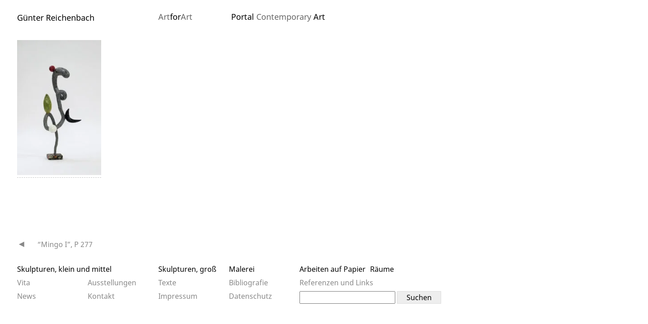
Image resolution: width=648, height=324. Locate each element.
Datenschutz (250, 296)
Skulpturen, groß (187, 269)
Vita (23, 283)
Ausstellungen (112, 283)
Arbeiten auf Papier (332, 269)
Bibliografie (248, 283)
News (26, 296)
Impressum (177, 296)
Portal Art (278, 16)
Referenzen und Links (336, 283)
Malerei (242, 269)
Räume (382, 269)
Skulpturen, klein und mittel (64, 269)
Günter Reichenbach (55, 17)
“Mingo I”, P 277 (65, 244)
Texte (167, 283)
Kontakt (101, 296)
